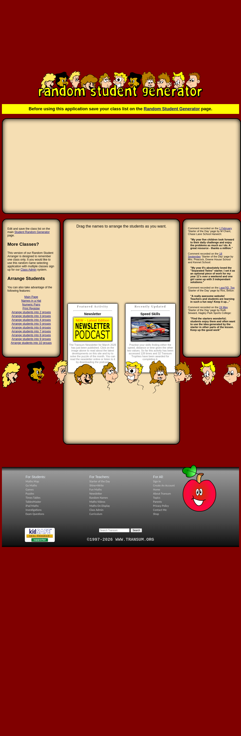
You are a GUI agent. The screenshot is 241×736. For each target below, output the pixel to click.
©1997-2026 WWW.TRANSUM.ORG (120, 539)
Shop (156, 514)
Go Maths (31, 485)
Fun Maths (95, 489)
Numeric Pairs (31, 304)
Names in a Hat (31, 300)
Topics (156, 497)
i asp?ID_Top (227, 287)
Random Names (98, 497)
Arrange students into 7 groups (31, 331)
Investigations (34, 510)
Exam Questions (35, 514)
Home (156, 489)
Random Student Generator (172, 108)
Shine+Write (96, 485)
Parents (157, 501)
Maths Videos (97, 501)
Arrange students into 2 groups (31, 312)
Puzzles (30, 493)
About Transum (162, 493)
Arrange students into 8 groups (31, 335)
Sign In (157, 481)
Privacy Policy (161, 505)
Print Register (31, 308)
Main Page (31, 297)
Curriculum (95, 514)
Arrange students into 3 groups (31, 316)
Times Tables (33, 497)
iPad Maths (32, 505)
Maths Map (32, 481)
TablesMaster (33, 501)
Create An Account (164, 485)
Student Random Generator (31, 232)
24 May (223, 307)
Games (30, 489)
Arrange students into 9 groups (31, 339)
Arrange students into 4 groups (31, 320)
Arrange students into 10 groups (31, 343)
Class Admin (29, 269)
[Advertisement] (120, 35)
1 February (225, 228)
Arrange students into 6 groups (31, 327)
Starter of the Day (99, 481)
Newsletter (95, 493)
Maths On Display (99, 505)
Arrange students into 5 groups (31, 323)
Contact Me (160, 510)
